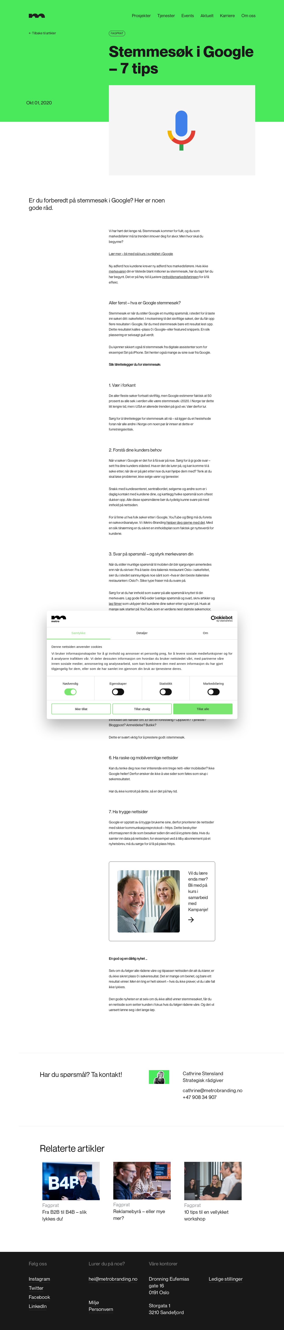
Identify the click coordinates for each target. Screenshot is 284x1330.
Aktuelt (206, 16)
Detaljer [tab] (142, 633)
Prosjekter (141, 16)
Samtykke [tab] (78, 633)
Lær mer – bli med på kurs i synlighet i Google (141, 254)
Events (187, 16)
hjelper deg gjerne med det (185, 522)
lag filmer (115, 603)
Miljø (94, 1302)
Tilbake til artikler (42, 33)
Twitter (36, 1288)
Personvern (101, 1309)
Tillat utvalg (142, 709)
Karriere (227, 16)
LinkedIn (38, 1306)
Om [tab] (205, 633)
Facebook (39, 1297)
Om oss (248, 16)
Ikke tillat (81, 709)
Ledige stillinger (226, 1279)
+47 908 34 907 (200, 1097)
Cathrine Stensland (203, 1073)
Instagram (39, 1279)
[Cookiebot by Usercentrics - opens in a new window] (214, 619)
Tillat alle (203, 709)
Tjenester (166, 16)
